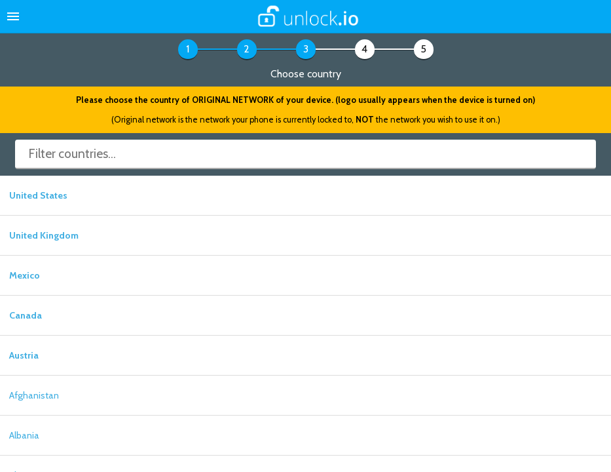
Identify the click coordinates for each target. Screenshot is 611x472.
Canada (25, 315)
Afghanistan (34, 395)
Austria (24, 355)
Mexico (24, 275)
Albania (24, 435)
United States (38, 195)
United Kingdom (44, 235)
